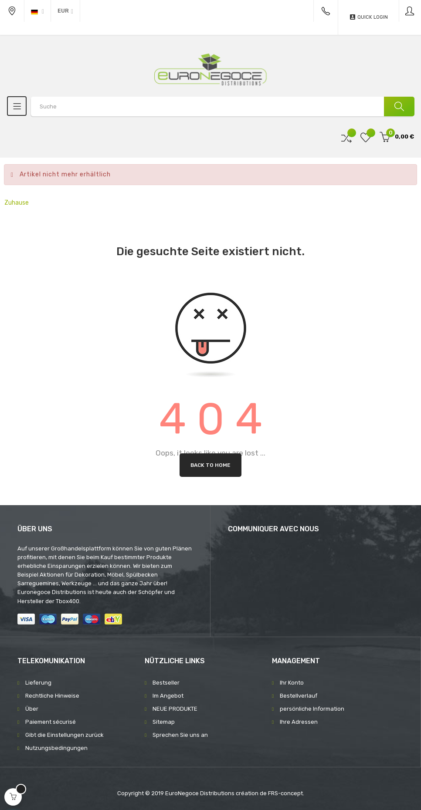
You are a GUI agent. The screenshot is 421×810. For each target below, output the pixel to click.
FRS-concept (285, 793)
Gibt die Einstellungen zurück (64, 735)
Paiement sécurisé (50, 722)
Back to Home (210, 465)
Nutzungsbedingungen (56, 748)
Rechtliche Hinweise (52, 695)
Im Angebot (168, 695)
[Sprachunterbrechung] (37, 11)
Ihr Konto (292, 682)
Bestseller (166, 682)
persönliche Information (312, 708)
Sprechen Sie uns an (180, 735)
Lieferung (38, 682)
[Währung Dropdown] (65, 11)
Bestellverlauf (298, 695)
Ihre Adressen (299, 722)
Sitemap (164, 722)
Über (31, 708)
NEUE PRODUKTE (175, 708)
